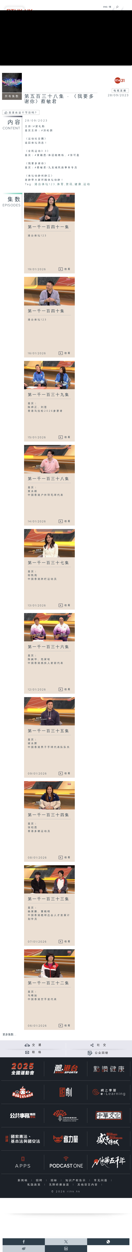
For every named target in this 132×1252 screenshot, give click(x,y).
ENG (105, 7)
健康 (78, 184)
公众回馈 (102, 1053)
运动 (87, 184)
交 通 (37, 1045)
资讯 (69, 184)
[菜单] (127, 6)
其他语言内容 (89, 1184)
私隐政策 (35, 1184)
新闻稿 (24, 1180)
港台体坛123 (45, 184)
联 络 (37, 1052)
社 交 (102, 1045)
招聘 (40, 1180)
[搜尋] (117, 6)
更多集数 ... (9, 1034)
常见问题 (101, 1180)
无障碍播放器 (60, 1184)
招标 (55, 1180)
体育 (60, 184)
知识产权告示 (76, 1180)
